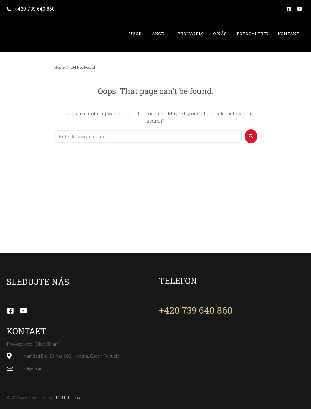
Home (59, 67)
